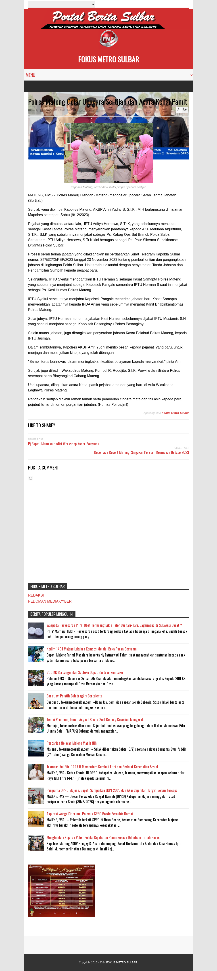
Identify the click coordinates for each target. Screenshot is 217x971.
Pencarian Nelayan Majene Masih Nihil (72, 743)
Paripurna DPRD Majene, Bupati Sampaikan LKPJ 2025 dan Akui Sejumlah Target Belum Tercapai (112, 790)
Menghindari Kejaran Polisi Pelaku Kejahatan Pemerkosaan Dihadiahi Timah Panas (103, 837)
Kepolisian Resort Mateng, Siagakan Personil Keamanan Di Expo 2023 (141, 452)
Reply (34, 110)
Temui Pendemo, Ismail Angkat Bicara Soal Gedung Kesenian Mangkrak (95, 719)
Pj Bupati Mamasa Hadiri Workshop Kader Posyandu (63, 443)
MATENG (65, 110)
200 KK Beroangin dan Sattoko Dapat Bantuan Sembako (85, 672)
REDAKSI (36, 595)
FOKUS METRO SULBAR (108, 59)
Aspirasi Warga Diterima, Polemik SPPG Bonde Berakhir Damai (90, 813)
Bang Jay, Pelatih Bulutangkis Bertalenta (74, 696)
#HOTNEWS (50, 110)
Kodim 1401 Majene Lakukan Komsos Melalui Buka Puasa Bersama (92, 649)
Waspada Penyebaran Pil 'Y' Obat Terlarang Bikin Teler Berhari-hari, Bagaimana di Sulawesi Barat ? (114, 625)
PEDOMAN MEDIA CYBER (50, 601)
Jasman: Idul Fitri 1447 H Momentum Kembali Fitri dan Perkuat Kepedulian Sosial (102, 766)
